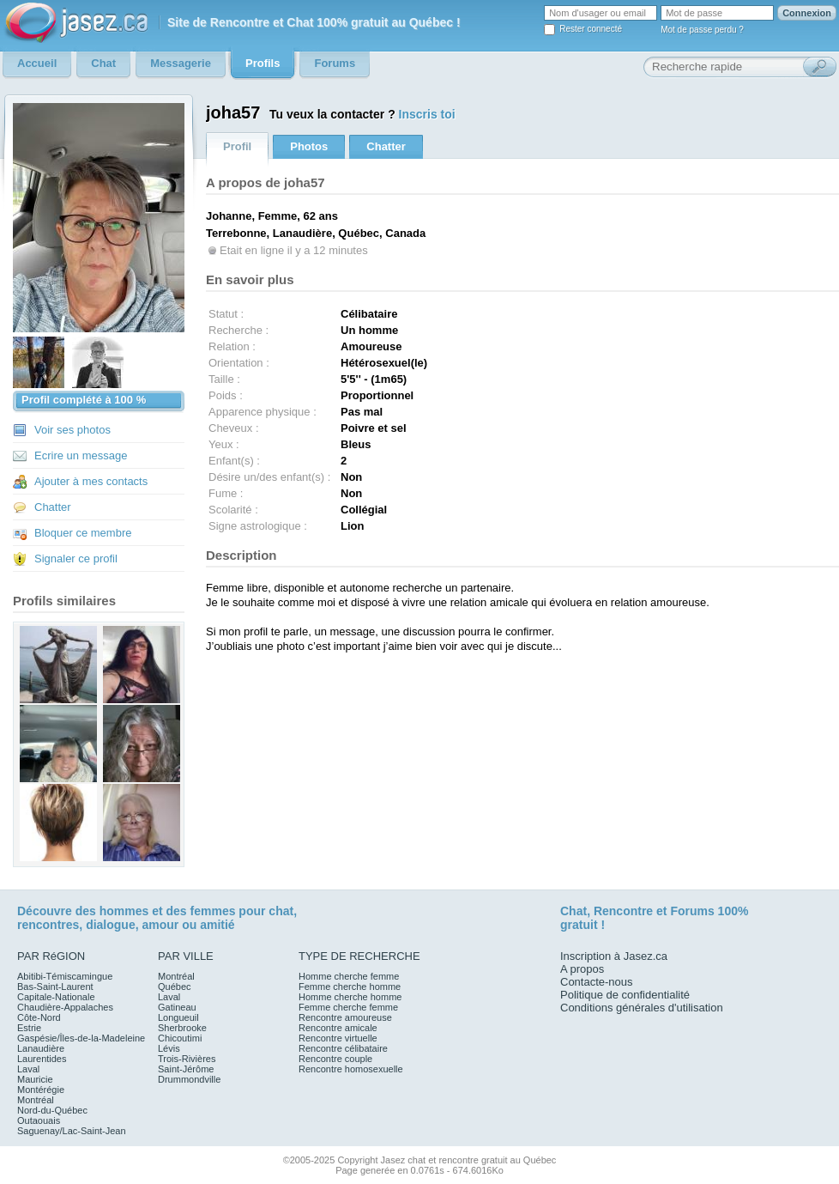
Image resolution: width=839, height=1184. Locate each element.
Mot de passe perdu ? (702, 29)
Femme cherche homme (350, 986)
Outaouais (38, 1120)
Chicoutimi (180, 1038)
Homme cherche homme (350, 997)
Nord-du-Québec (52, 1110)
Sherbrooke (182, 1028)
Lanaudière (40, 1048)
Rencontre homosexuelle (351, 1069)
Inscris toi (427, 114)
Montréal (35, 1100)
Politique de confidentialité (625, 994)
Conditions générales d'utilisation (641, 1007)
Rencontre (623, 911)
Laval (28, 1069)
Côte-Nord (39, 1017)
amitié (217, 925)
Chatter (52, 507)
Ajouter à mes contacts (91, 481)
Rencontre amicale (338, 1028)
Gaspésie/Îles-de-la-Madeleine (81, 1038)
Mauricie (35, 1079)
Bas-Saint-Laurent (55, 986)
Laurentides (42, 1058)
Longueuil (178, 1017)
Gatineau (177, 1007)
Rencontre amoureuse (345, 1017)
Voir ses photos (72, 429)
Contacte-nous (596, 981)
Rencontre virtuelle (338, 1038)
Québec (174, 986)
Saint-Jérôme (186, 1069)
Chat (573, 911)
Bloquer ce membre (82, 532)
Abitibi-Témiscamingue (64, 976)
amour (160, 925)
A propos (582, 968)
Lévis (169, 1048)
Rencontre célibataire (343, 1048)
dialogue (111, 925)
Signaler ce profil (76, 558)
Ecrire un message (80, 455)
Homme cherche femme (349, 976)
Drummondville (189, 1079)
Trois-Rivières (186, 1058)
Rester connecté (590, 28)
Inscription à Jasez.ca (613, 956)
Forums (692, 911)
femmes (213, 911)
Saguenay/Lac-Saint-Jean (71, 1131)
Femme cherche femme (348, 1007)
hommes (124, 911)
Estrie (29, 1028)
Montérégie (40, 1089)
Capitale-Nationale (56, 997)
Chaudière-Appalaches (65, 1007)
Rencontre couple (335, 1058)
